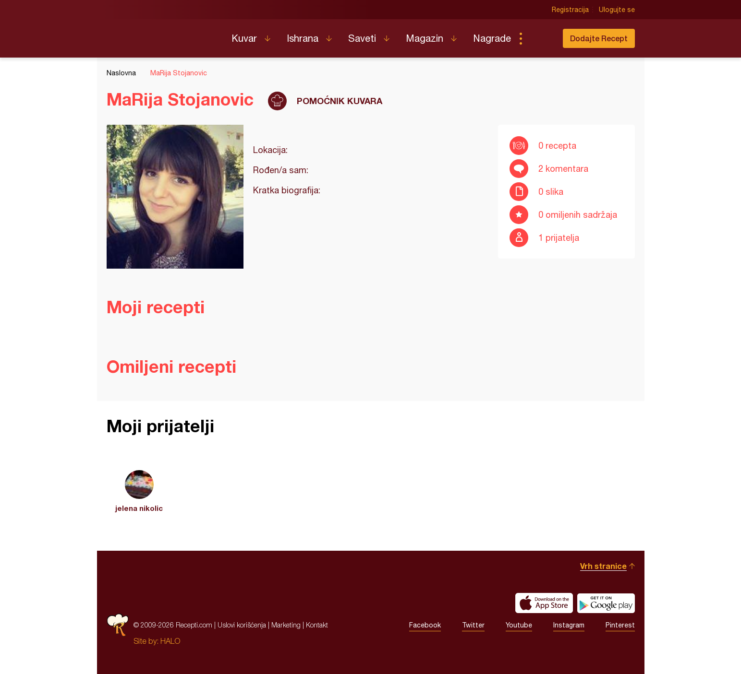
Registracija (570, 9)
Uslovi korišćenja (242, 625)
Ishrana (302, 38)
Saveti (362, 38)
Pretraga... (540, 38)
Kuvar (244, 38)
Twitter (473, 625)
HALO (170, 641)
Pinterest (620, 625)
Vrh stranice (603, 565)
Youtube (519, 625)
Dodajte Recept (599, 38)
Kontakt (317, 625)
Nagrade (492, 38)
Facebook (425, 625)
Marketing (286, 625)
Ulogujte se (617, 9)
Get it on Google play (606, 603)
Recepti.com (162, 34)
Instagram (568, 625)
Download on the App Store (544, 603)
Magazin (424, 38)
